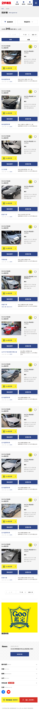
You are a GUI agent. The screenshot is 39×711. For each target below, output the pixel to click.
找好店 (23, 3)
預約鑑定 (10, 700)
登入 (28, 700)
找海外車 (30, 3)
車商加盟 (7, 683)
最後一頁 (34, 34)
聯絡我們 (10, 74)
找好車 (17, 3)
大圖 (28, 39)
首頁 (2, 8)
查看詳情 (28, 74)
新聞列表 (20, 654)
